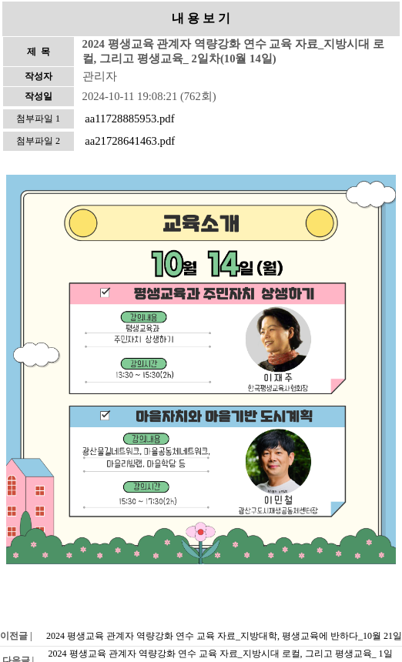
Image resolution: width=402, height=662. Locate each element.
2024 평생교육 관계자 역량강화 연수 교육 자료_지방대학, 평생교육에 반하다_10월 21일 (224, 635)
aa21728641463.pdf (130, 141)
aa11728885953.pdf (129, 118)
